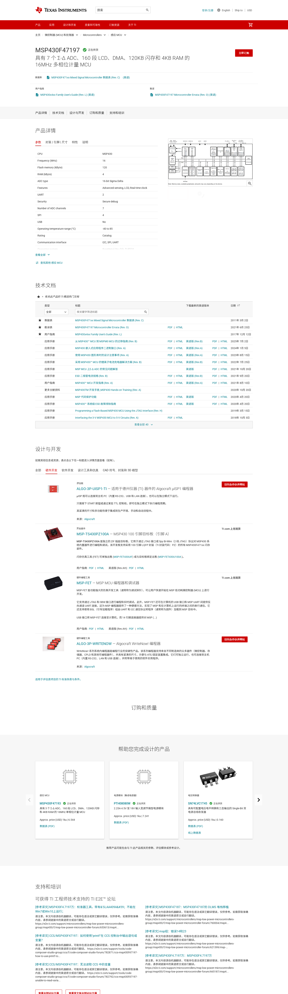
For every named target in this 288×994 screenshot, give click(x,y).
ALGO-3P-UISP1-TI (92, 489)
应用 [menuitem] (51, 24)
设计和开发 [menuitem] (69, 24)
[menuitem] (250, 24)
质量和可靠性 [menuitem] (92, 24)
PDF (91, 568)
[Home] (61, 10)
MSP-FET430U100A (170, 556)
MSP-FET (84, 583)
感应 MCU (116, 34)
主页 (37, 34)
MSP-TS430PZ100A (93, 534)
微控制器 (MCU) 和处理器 (59, 34)
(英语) (126, 77)
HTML (100, 568)
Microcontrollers (92, 34)
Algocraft (89, 519)
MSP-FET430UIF (123, 556)
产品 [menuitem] (37, 24)
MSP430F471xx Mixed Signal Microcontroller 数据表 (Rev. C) (85, 77)
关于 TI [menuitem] (132, 24)
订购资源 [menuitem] (114, 24)
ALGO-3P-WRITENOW (94, 643)
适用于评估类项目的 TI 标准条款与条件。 (58, 679)
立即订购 (244, 53)
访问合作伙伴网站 (234, 484)
